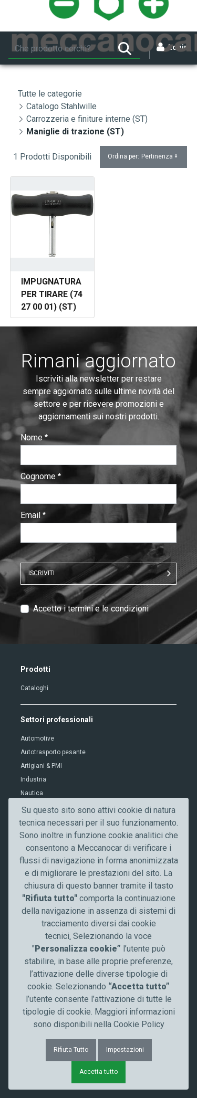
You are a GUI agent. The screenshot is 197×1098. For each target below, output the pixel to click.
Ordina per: (143, 157)
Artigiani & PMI (41, 765)
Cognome (40, 476)
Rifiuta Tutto (71, 1049)
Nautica (31, 793)
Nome (34, 437)
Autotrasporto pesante (53, 752)
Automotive (37, 738)
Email (33, 515)
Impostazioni (125, 1049)
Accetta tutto (98, 1071)
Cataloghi (34, 688)
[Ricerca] (58, 49)
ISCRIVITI (41, 573)
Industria (33, 779)
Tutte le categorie (50, 94)
